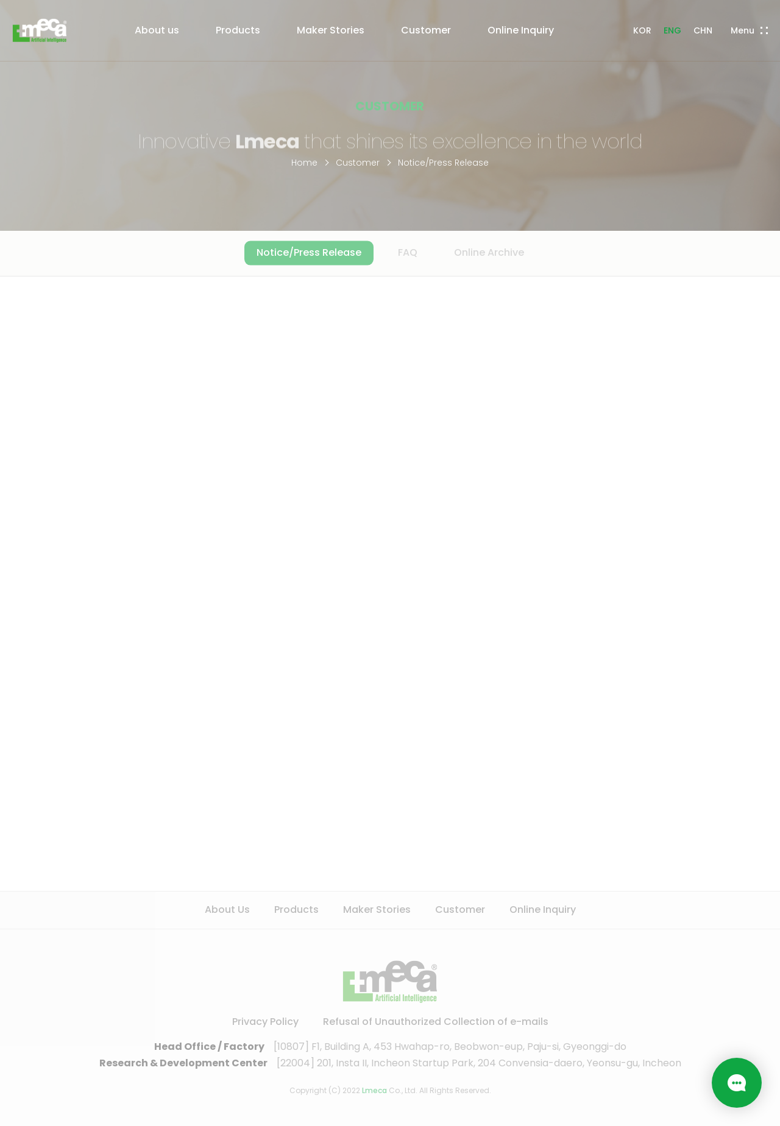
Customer (358, 163)
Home (304, 163)
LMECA (39, 30)
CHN (702, 30)
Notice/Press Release (443, 163)
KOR (642, 30)
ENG (672, 30)
